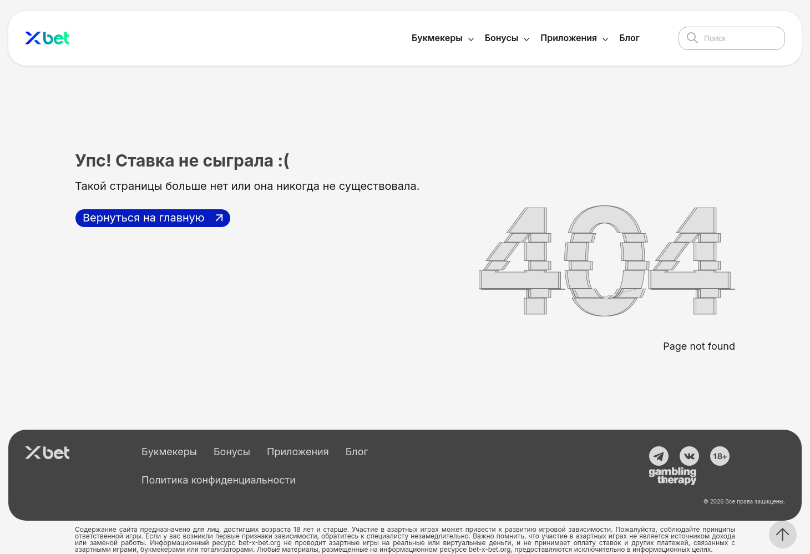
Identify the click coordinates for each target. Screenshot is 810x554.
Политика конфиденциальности (218, 480)
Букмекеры (437, 37)
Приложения (568, 37)
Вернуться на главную (144, 217)
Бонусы (502, 37)
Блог (629, 37)
